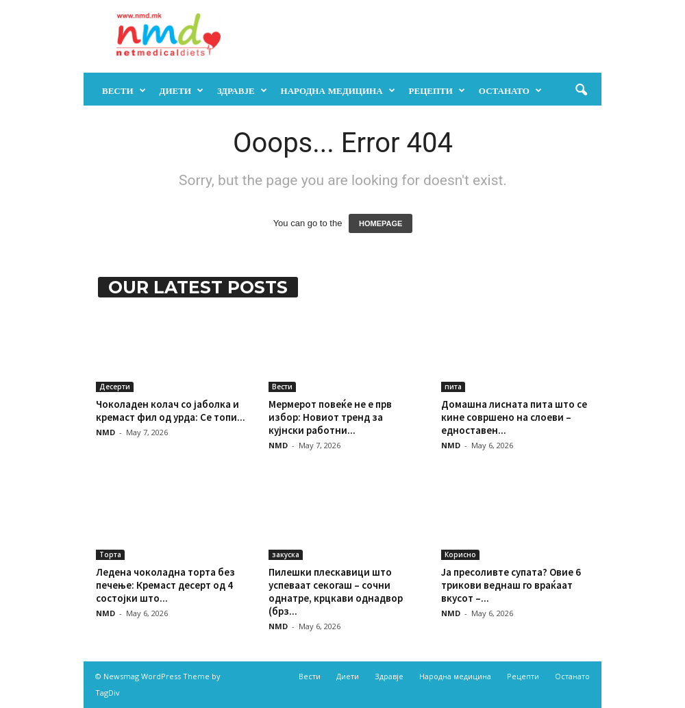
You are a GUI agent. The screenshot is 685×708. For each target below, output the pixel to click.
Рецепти (437, 90)
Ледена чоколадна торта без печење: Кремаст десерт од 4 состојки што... (165, 585)
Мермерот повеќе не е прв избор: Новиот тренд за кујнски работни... (330, 417)
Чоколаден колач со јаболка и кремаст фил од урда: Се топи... (170, 411)
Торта (110, 554)
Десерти (114, 386)
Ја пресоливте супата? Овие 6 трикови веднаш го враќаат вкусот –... (511, 585)
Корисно (460, 554)
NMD (105, 432)
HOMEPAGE (380, 223)
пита (453, 386)
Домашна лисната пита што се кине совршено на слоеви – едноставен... (514, 417)
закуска (285, 554)
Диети (182, 90)
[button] (581, 90)
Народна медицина (338, 90)
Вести (124, 90)
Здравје (242, 90)
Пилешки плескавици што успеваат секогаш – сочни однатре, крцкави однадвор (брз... (336, 591)
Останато (510, 90)
